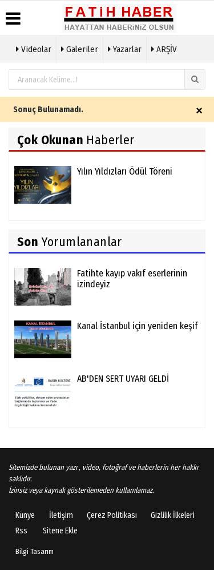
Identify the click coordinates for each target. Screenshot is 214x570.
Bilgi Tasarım (34, 551)
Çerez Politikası (112, 515)
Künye (25, 515)
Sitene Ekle (60, 531)
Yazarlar (125, 48)
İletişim (61, 515)
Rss (21, 531)
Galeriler (79, 48)
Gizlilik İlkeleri (173, 515)
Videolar (33, 48)
